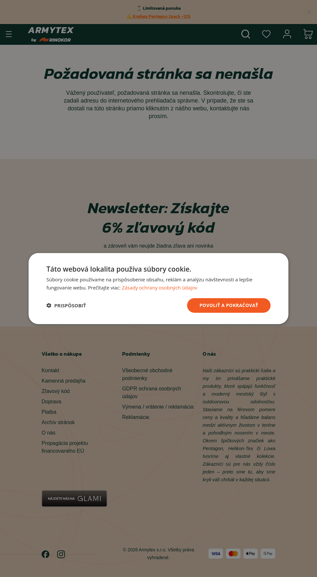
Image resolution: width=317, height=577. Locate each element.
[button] (66, 305)
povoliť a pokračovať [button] (228, 305)
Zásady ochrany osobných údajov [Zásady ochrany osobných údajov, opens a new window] (159, 287)
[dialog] (158, 288)
